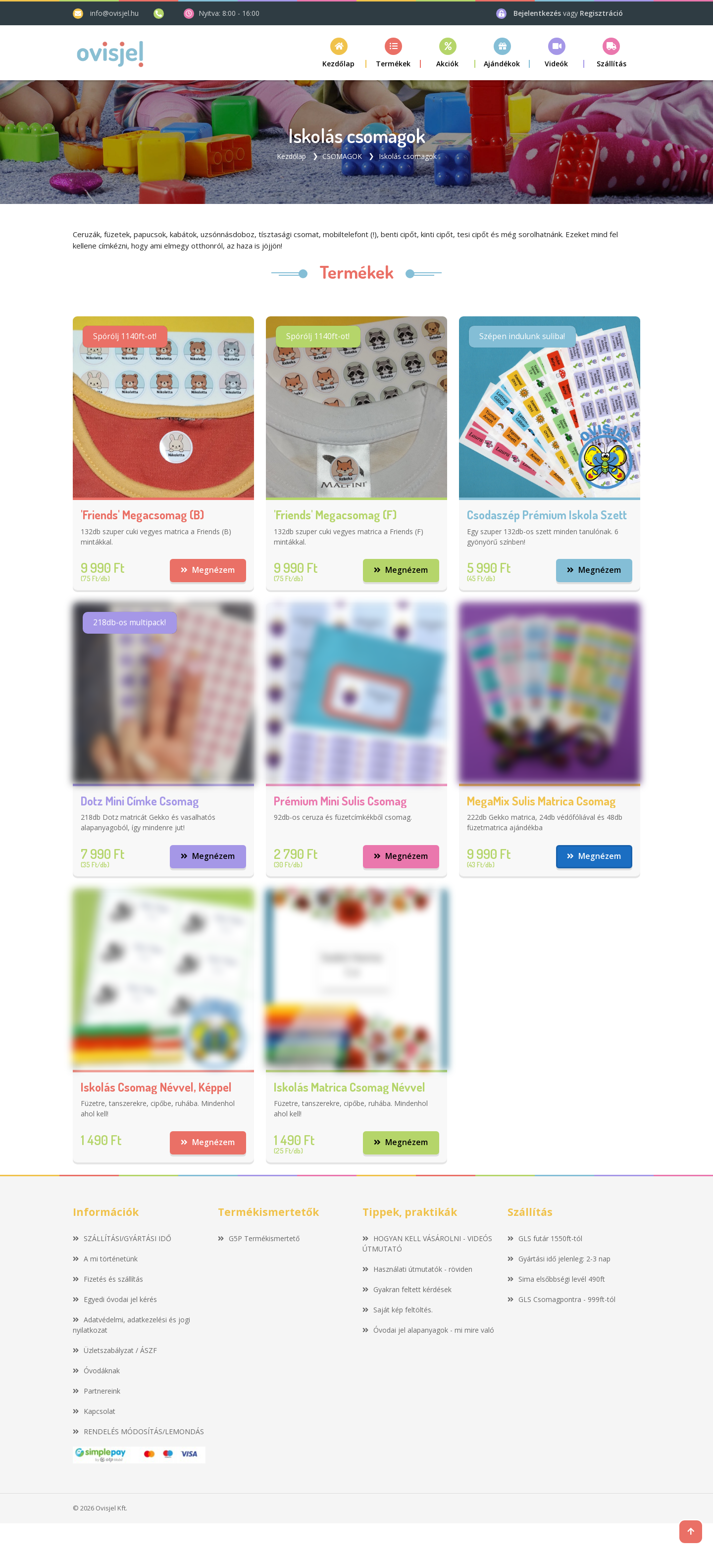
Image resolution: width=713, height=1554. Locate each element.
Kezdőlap (291, 155)
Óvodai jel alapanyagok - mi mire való (428, 1331)
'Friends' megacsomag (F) (335, 514)
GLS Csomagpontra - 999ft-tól (561, 1300)
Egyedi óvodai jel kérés (115, 1300)
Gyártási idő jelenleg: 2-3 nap (559, 1259)
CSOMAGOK (342, 155)
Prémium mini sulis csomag (340, 801)
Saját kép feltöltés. (397, 1310)
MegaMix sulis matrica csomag (541, 801)
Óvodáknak (96, 1371)
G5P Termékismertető (259, 1239)
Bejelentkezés (538, 13)
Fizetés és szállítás (108, 1280)
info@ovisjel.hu (114, 13)
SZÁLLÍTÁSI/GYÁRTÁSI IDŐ (122, 1239)
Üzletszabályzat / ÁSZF (115, 1351)
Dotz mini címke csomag (140, 801)
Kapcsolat (94, 1412)
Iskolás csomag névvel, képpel (156, 1088)
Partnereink (96, 1392)
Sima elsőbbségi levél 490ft (556, 1280)
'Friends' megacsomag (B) (142, 514)
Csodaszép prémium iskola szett (547, 514)
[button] (393, 52)
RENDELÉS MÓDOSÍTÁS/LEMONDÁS (138, 1432)
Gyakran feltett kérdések (407, 1290)
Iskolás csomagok (408, 155)
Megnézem (208, 570)
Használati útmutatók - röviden (417, 1270)
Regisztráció (601, 13)
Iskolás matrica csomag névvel (349, 1088)
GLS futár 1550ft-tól (545, 1239)
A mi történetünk (105, 1259)
